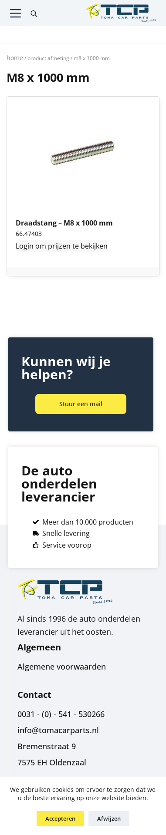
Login (25, 246)
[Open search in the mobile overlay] (34, 13)
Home (15, 58)
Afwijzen (109, 818)
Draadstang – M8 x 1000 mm (64, 223)
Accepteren (60, 818)
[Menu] (15, 13)
